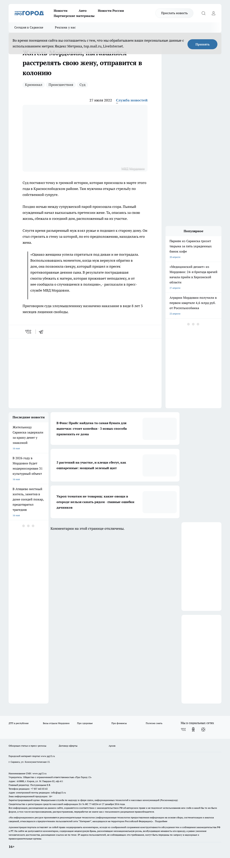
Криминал (33, 84)
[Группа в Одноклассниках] (193, 729)
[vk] (28, 331)
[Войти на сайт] (213, 13)
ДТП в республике (19, 723)
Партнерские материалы (74, 16)
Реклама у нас (65, 27)
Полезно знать (154, 723)
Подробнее (161, 821)
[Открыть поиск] (203, 13)
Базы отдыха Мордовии (56, 723)
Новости (60, 11)
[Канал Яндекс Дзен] (203, 729)
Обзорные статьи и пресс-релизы (27, 745)
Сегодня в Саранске (28, 27)
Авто (83, 11)
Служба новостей (132, 100)
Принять (202, 44)
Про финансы (119, 723)
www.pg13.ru (48, 756)
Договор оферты (68, 745)
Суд (82, 84)
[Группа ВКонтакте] (183, 729)
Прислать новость (174, 13)
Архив (112, 745)
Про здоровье (85, 723)
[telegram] (42, 331)
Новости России (111, 11)
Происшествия (61, 84)
